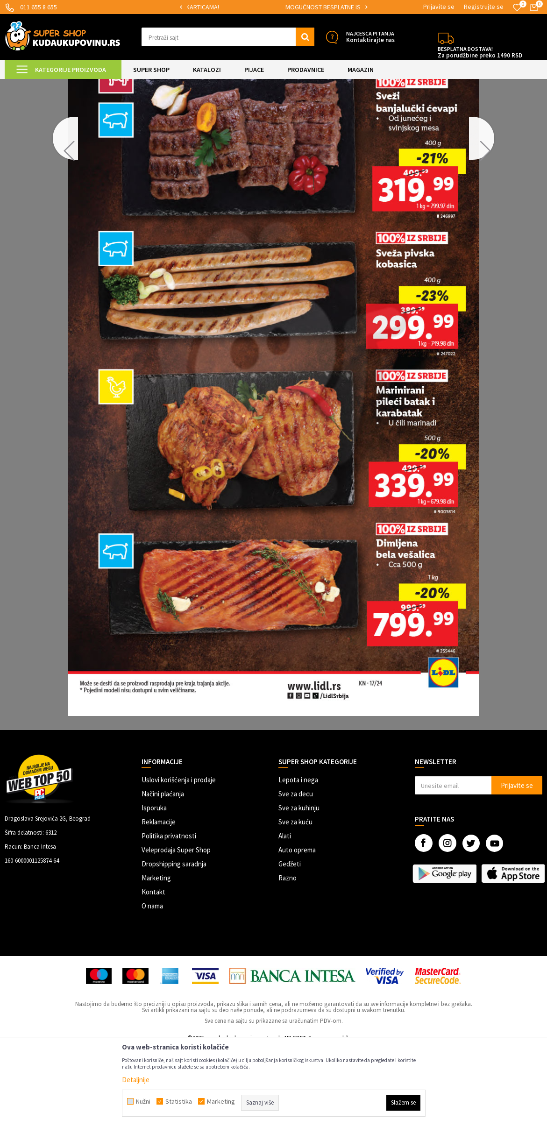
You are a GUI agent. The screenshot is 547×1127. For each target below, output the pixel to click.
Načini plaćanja (163, 872)
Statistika (178, 1101)
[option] (262, 7)
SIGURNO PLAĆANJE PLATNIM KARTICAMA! (261, 7)
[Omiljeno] (517, 7)
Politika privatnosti (169, 914)
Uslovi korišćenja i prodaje (179, 858)
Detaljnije (135, 1079)
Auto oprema (297, 928)
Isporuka (154, 886)
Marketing (156, 956)
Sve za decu (295, 872)
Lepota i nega (298, 858)
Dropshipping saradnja (174, 942)
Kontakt (153, 970)
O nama (152, 984)
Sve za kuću (295, 900)
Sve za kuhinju (299, 886)
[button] (228, 37)
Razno (287, 956)
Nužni (143, 1101)
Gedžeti (289, 942)
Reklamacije (159, 900)
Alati (284, 914)
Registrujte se (484, 6)
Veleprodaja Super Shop (176, 928)
